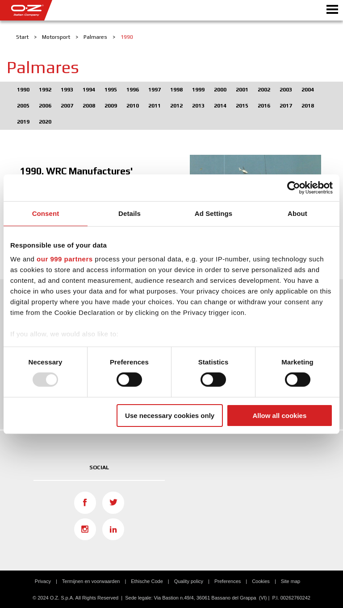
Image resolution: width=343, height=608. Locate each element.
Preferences (227, 581)
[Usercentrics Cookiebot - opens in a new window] (294, 187)
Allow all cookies (279, 415)
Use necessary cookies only (169, 415)
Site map (290, 581)
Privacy (43, 581)
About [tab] (297, 213)
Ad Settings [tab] (213, 213)
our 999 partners (65, 259)
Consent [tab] (45, 213)
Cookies (261, 581)
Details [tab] (129, 213)
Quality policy (188, 581)
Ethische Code (147, 581)
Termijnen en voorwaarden (91, 581)
